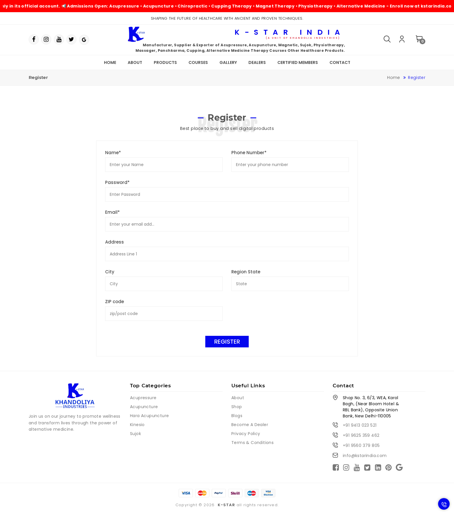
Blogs (236, 416)
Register (227, 342)
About (135, 62)
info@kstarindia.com (365, 455)
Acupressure (143, 398)
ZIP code (114, 301)
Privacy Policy (245, 433)
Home (110, 62)
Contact (339, 62)
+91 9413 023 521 (359, 425)
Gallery (228, 62)
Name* (113, 152)
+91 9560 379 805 (361, 445)
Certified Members (297, 62)
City (109, 272)
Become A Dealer (249, 425)
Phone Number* (249, 152)
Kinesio (137, 425)
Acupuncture (144, 407)
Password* (117, 182)
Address (114, 242)
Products (165, 62)
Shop (236, 407)
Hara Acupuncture (149, 416)
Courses (198, 62)
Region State (245, 272)
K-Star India (290, 33)
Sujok (135, 433)
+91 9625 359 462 (361, 435)
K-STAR (226, 505)
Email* (112, 212)
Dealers (257, 62)
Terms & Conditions (252, 442)
